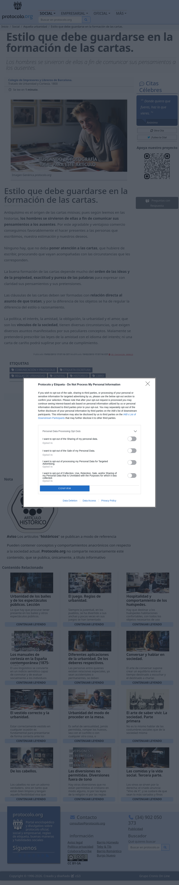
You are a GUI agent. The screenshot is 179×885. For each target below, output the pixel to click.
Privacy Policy (108, 500)
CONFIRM (64, 488)
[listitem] (89, 431)
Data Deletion (70, 500)
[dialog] (89, 442)
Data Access (89, 500)
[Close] (149, 384)
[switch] (132, 439)
